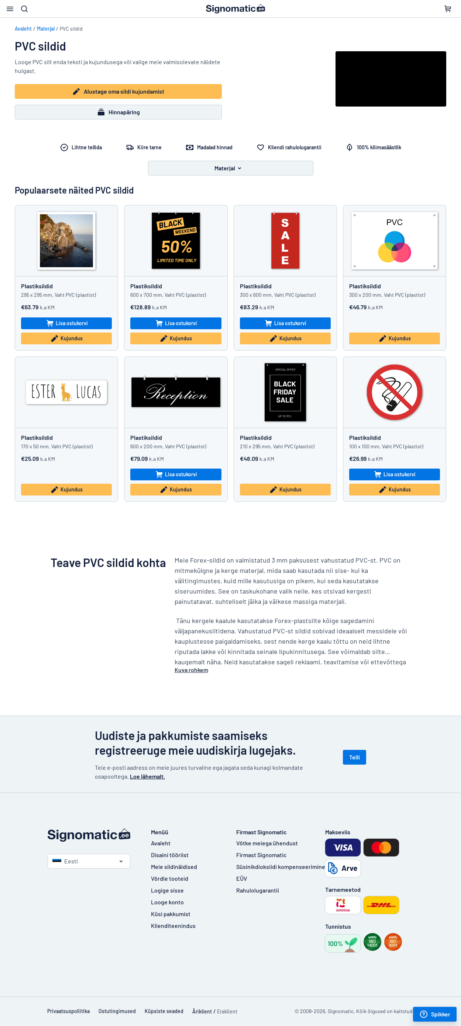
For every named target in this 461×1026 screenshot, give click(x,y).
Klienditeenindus (173, 925)
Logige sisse (167, 890)
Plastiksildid (37, 285)
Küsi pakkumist (170, 913)
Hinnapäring (118, 112)
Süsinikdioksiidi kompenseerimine (280, 866)
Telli (354, 757)
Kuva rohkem (191, 669)
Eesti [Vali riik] (65, 861)
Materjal (46, 28)
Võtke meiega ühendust (267, 842)
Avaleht (23, 28)
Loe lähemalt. (147, 776)
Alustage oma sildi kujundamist (118, 91)
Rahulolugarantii (257, 890)
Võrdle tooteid (169, 878)
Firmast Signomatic (261, 854)
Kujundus (66, 338)
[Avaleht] (92, 835)
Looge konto (167, 901)
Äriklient (202, 1011)
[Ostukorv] (447, 9)
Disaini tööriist (170, 854)
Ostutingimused (117, 1011)
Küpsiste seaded (164, 1011)
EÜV (241, 878)
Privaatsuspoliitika (68, 1011)
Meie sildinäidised (174, 866)
